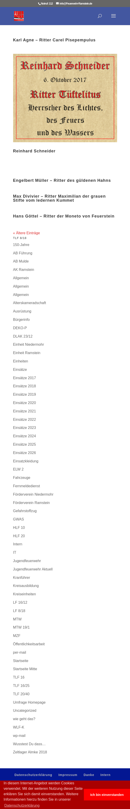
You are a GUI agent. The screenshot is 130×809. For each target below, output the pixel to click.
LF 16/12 (20, 602)
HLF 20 (19, 536)
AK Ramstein (23, 270)
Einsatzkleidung (25, 461)
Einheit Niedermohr (28, 344)
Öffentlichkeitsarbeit (29, 644)
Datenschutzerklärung (33, 775)
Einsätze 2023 (24, 428)
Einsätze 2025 (24, 444)
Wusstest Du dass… (29, 744)
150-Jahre (21, 245)
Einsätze (20, 369)
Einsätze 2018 (24, 386)
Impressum (67, 775)
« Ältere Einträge (26, 233)
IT (14, 552)
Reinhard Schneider (34, 151)
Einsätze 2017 (24, 378)
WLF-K (18, 727)
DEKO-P (20, 328)
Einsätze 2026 (24, 453)
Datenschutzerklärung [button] (22, 805)
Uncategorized (24, 710)
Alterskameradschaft (29, 303)
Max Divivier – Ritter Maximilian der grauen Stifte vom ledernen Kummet (59, 198)
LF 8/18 (19, 611)
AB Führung (22, 253)
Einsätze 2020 (24, 403)
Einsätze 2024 (24, 436)
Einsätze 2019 (24, 394)
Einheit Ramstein (26, 353)
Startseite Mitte (25, 669)
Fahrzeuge (22, 478)
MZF (17, 636)
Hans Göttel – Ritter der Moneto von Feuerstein (64, 216)
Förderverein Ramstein (31, 503)
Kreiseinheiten (24, 594)
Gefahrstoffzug (25, 511)
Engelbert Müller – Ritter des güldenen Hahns (62, 180)
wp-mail (19, 736)
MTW (17, 619)
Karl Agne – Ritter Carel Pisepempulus (54, 40)
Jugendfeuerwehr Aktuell (33, 569)
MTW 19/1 (21, 627)
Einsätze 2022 (24, 419)
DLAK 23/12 (23, 336)
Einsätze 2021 (24, 411)
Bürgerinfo (21, 320)
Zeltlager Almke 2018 (30, 752)
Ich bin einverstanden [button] (107, 795)
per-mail (19, 652)
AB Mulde (21, 261)
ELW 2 (18, 469)
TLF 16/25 (21, 686)
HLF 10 (19, 528)
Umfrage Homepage (29, 702)
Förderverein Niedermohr (33, 494)
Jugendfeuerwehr (27, 561)
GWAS (18, 519)
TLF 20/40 (21, 694)
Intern (17, 544)
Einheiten (20, 361)
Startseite (20, 661)
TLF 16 (19, 677)
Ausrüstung (22, 311)
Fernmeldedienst (26, 486)
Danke (89, 775)
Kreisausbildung (26, 586)
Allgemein (21, 278)
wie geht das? (24, 719)
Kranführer (21, 578)
